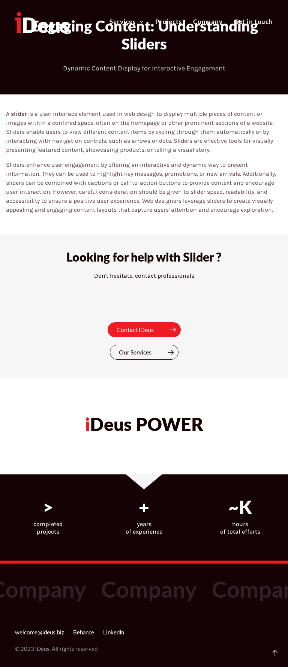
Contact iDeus (149, 329)
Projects (168, 21)
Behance (83, 633)
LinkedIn (113, 633)
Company (208, 21)
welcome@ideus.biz (39, 633)
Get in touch (253, 21)
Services (127, 21)
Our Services (148, 352)
